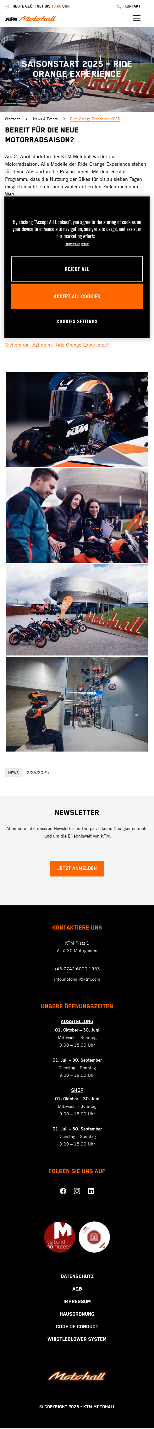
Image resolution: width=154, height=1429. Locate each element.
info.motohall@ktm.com (77, 979)
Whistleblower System (77, 1340)
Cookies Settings (77, 321)
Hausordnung (77, 1315)
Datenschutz (77, 1277)
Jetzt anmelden (77, 869)
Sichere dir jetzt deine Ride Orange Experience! (56, 345)
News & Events (49, 118)
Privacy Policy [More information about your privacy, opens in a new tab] (72, 244)
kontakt (137, 6)
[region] (77, 267)
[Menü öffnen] (145, 18)
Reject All (77, 268)
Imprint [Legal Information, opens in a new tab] (85, 244)
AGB (77, 1290)
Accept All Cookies (77, 296)
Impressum (77, 1302)
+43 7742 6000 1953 (77, 969)
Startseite (16, 118)
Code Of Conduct (77, 1327)
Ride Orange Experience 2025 (95, 118)
